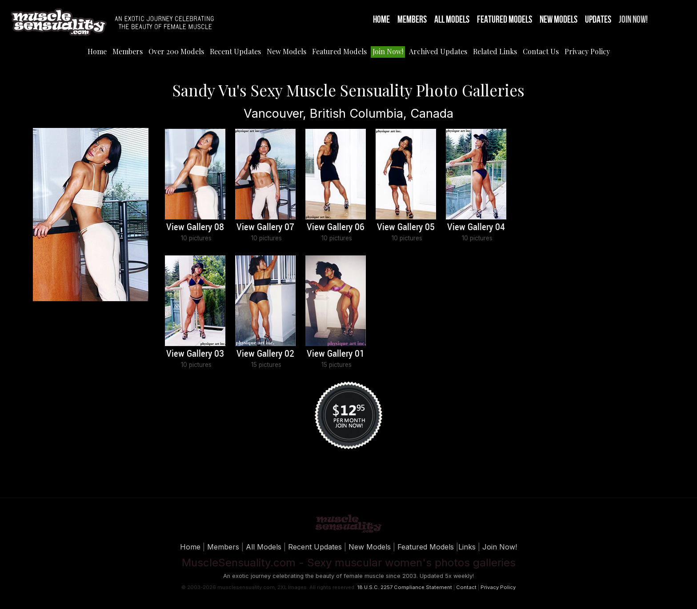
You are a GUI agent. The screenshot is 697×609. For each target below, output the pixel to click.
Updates (598, 20)
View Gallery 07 (265, 227)
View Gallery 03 (195, 354)
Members (412, 20)
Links (467, 546)
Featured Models (504, 20)
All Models (451, 20)
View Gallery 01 (336, 354)
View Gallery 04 (476, 227)
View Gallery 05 (406, 227)
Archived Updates (438, 51)
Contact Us (541, 51)
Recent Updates (235, 51)
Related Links (495, 51)
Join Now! (633, 20)
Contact (466, 587)
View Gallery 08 (195, 227)
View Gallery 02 (265, 354)
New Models (558, 20)
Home (381, 20)
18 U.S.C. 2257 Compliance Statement (404, 587)
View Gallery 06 (336, 227)
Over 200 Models (176, 51)
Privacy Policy (587, 51)
